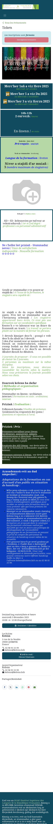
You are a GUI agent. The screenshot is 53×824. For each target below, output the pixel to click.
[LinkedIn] (16, 687)
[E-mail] (34, 687)
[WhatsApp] (22, 687)
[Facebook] (4, 687)
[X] (10, 687)
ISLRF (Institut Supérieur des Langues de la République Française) (23, 801)
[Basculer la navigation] (5, 15)
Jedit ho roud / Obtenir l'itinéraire (26, 655)
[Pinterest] (28, 687)
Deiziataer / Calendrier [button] (26, 625)
